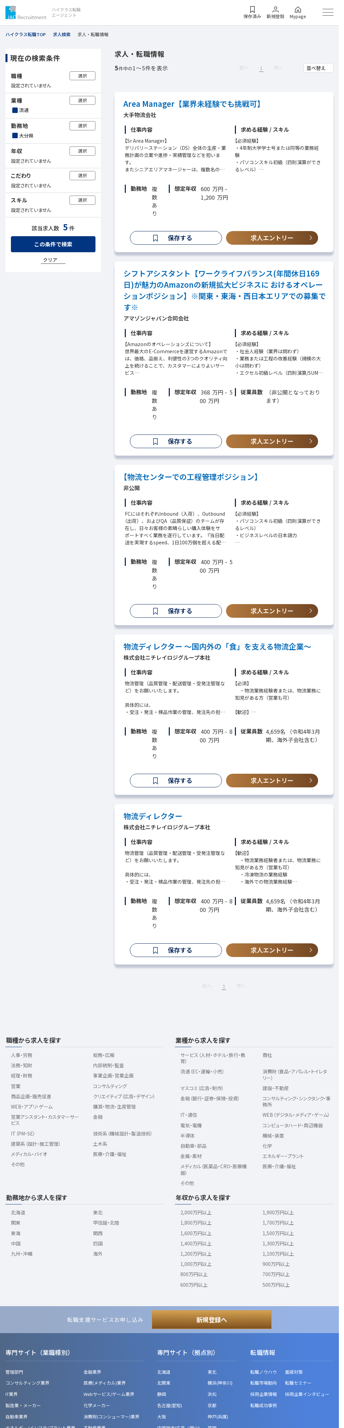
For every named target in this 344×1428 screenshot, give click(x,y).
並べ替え (316, 68)
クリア (50, 259)
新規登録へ (211, 1319)
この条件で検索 (53, 244)
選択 (82, 75)
